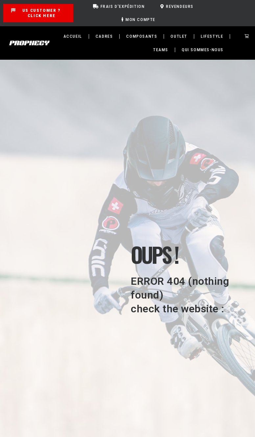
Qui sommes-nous (202, 49)
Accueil (72, 36)
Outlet (179, 36)
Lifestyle (212, 36)
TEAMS (160, 49)
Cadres (104, 36)
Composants (141, 36)
